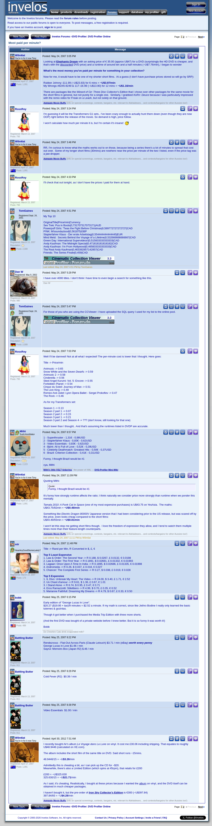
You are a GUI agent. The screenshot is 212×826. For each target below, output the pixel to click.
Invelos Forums (61, 36)
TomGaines (26, 210)
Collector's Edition (106, 792)
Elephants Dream (67, 61)
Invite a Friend (153, 817)
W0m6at (20, 55)
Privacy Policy (116, 817)
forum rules (71, 18)
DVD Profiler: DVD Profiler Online (91, 36)
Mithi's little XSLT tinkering (57, 470)
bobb (18, 597)
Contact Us (101, 817)
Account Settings (134, 817)
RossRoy (20, 109)
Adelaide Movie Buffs (54, 103)
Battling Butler (24, 637)
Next (201, 37)
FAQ (164, 817)
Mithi (23, 431)
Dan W (19, 271)
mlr (17, 544)
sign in (49, 27)
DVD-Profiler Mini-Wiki (106, 470)
